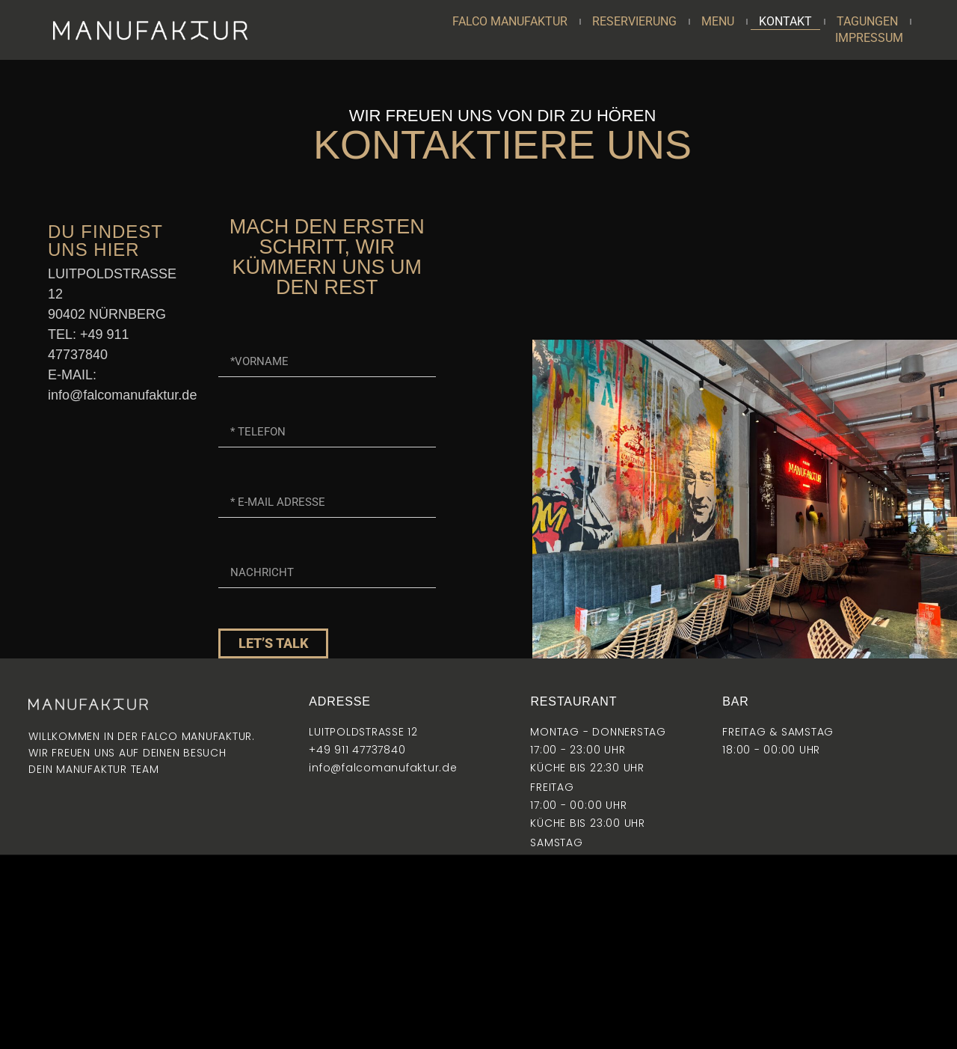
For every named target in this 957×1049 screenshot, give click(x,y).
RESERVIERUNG (634, 21)
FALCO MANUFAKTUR (509, 21)
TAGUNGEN (867, 21)
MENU (717, 21)
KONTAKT (785, 21)
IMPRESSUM (869, 38)
